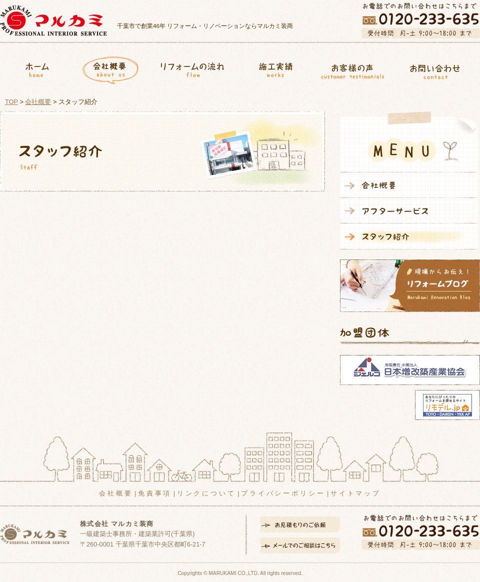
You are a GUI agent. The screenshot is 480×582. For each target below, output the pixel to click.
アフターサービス (409, 211)
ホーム (37, 68)
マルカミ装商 (53, 20)
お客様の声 (352, 68)
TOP (11, 102)
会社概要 (110, 68)
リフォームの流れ (192, 68)
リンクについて (206, 493)
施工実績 (272, 68)
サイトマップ (355, 493)
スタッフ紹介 (409, 237)
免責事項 (155, 493)
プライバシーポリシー (283, 493)
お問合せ (439, 68)
